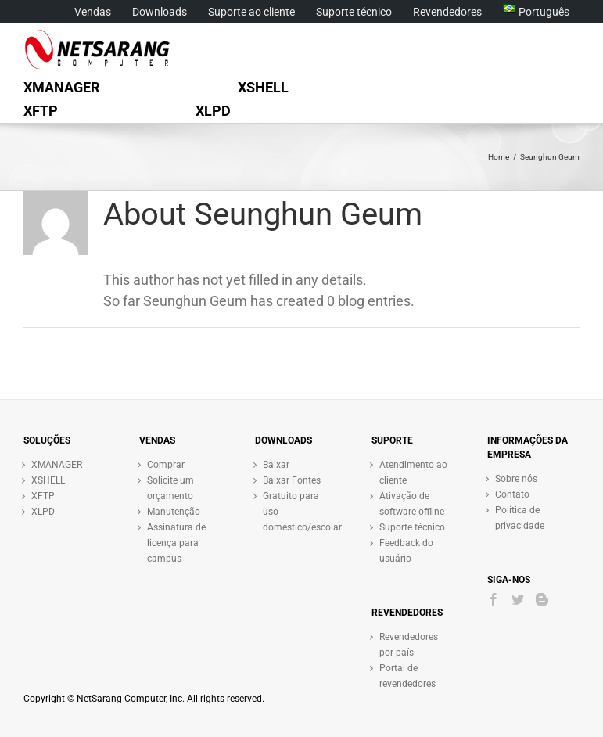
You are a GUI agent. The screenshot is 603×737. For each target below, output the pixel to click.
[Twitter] (517, 599)
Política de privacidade (519, 518)
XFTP (43, 496)
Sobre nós (516, 478)
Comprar (166, 464)
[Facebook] (493, 599)
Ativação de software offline (411, 504)
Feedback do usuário (406, 550)
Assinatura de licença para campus (176, 543)
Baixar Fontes (292, 480)
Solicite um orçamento (170, 488)
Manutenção (173, 511)
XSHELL (48, 480)
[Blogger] (542, 599)
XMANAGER (56, 464)
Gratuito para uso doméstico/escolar (297, 512)
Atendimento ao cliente (413, 472)
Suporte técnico (412, 527)
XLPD (43, 511)
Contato (512, 494)
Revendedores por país (408, 644)
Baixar (276, 464)
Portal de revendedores (407, 676)
